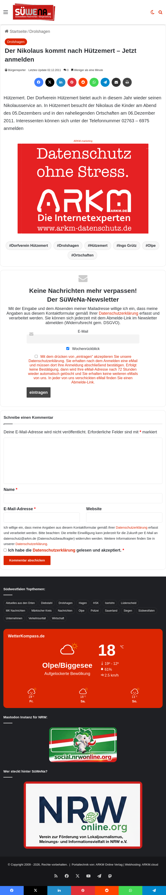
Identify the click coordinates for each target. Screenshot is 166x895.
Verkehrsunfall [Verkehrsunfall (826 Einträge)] (37, 618)
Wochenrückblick (83, 349)
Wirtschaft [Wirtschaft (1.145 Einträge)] (58, 618)
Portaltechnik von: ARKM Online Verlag (97, 864)
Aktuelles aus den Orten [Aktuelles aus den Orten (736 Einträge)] (20, 603)
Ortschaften (83, 255)
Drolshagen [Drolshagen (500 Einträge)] (65, 603)
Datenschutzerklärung (118, 313)
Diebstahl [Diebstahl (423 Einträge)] (46, 603)
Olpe (152, 245)
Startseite (16, 31)
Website (94, 509)
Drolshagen (39, 31)
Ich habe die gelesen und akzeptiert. (64, 550)
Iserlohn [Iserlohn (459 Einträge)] (110, 603)
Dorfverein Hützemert (29, 245)
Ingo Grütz (128, 245)
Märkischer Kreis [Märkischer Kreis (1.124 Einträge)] (41, 610)
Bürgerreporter (17, 70)
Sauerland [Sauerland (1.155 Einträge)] (111, 610)
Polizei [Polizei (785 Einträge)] (95, 610)
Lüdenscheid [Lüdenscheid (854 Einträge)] (128, 603)
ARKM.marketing (83, 141)
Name (10, 489)
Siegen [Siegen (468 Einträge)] (128, 610)
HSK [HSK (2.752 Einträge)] (96, 603)
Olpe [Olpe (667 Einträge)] (81, 610)
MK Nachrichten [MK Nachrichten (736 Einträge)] (15, 610)
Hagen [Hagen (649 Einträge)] (83, 603)
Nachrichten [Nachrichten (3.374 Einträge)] (65, 610)
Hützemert (98, 245)
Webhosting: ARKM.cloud (141, 864)
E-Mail (83, 331)
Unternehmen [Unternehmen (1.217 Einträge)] (14, 618)
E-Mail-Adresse (20, 509)
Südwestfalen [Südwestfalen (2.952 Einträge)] (146, 610)
